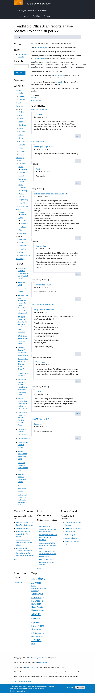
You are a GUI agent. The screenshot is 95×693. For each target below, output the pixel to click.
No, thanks (80, 687)
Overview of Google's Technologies (22, 431)
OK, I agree (70, 687)
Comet (43, 588)
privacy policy (30, 667)
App (32, 583)
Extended (22, 99)
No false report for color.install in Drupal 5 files (51, 194)
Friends (18, 103)
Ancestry (22, 96)
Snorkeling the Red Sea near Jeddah (23, 488)
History (21, 122)
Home (18, 16)
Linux (20, 160)
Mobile (36, 614)
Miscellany (20, 259)
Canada (21, 212)
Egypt (21, 218)
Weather (24, 214)
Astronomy (22, 239)
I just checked (41, 246)
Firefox (33, 604)
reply (78, 136)
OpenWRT (36, 622)
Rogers (40, 626)
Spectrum (40, 633)
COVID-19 (36, 597)
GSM (39, 604)
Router (34, 629)
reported (60, 82)
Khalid (21, 93)
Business (22, 145)
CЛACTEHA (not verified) (40, 419)
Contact (47, 16)
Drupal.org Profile (71, 538)
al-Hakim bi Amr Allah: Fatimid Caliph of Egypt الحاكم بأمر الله (23, 273)
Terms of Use (42, 662)
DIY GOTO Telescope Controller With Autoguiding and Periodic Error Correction (23, 324)
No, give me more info (17, 691)
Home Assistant (37, 607)
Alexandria (24, 223)
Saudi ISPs (22, 203)
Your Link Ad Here (20, 582)
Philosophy (22, 148)
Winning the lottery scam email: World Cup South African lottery (47, 553)
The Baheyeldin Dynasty (38, 658)
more (15, 559)
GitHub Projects (70, 535)
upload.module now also (43, 285)
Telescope (39, 636)
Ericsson (38, 601)
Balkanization (36, 588)
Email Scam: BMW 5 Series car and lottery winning (46, 562)
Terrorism (22, 141)
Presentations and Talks (24, 528)
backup (34, 586)
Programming (23, 200)
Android (39, 578)
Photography (23, 245)
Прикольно (38, 424)
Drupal (33, 97)
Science (21, 118)
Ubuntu (36, 640)
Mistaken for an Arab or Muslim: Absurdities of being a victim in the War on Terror (23, 387)
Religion (21, 151)
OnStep (35, 618)
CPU (43, 597)
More (33, 644)
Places (18, 209)
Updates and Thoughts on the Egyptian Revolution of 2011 (22, 500)
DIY (32, 601)
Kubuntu (34, 610)
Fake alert (37, 392)
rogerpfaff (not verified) (39, 109)
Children (21, 154)
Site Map (36, 16)
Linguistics (22, 125)
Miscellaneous (23, 206)
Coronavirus (37, 594)
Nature (21, 252)
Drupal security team (42, 48)
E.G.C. (23, 227)
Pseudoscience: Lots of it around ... (23, 444)
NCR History (23, 191)
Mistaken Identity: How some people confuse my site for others (22, 403)
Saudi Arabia (23, 233)
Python (33, 626)
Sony (34, 633)
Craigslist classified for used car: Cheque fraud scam (47, 545)
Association (25, 169)
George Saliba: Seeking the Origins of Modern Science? (23, 364)
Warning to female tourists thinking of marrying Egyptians (48, 537)
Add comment (36, 100)
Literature (22, 131)
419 (32, 579)
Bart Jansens (59, 75)
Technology (20, 158)
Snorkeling (22, 249)
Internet (21, 176)
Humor (21, 138)
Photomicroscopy (25, 255)
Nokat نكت (20, 106)
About (26, 16)
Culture (21, 115)
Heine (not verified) (38, 142)
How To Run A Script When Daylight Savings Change (24, 542)
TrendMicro (41, 58)
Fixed (38, 169)
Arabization (22, 163)
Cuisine (23, 220)
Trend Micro (38, 115)
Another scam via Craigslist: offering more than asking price (47, 529)
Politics (21, 135)
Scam (40, 629)
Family (18, 90)
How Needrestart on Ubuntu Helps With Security (23, 534)
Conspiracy (35, 591)
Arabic (38, 583)
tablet (33, 636)
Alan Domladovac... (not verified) (42, 304)
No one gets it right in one (44, 147)
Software (22, 172)
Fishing (21, 242)
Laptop (41, 610)
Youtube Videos (70, 531)
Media (21, 128)
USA (20, 230)
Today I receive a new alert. (44, 310)
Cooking (21, 112)
